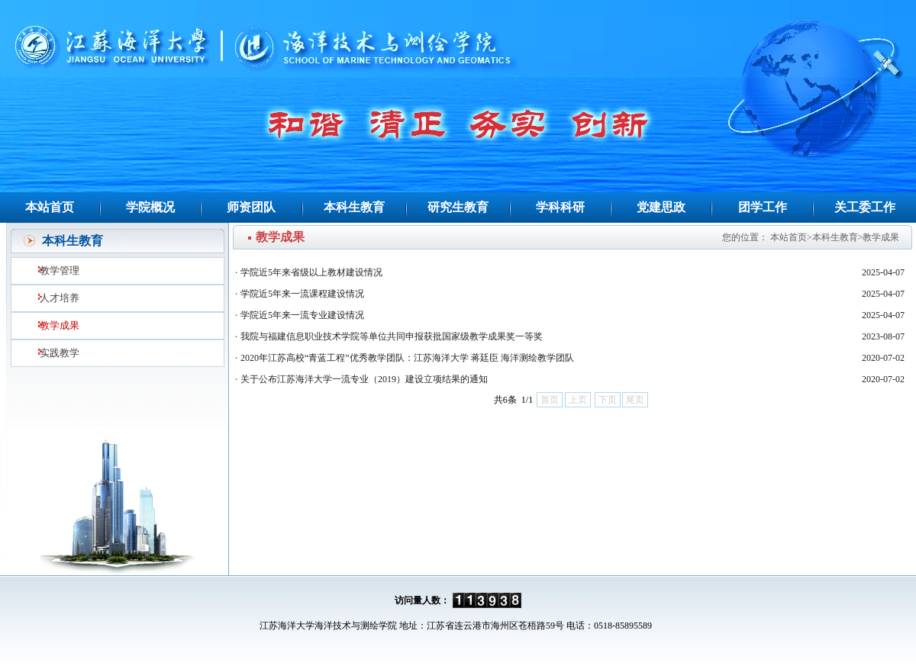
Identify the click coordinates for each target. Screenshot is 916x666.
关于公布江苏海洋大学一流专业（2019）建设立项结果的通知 (364, 379)
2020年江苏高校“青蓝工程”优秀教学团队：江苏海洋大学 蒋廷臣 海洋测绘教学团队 (407, 357)
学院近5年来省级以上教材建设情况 (311, 272)
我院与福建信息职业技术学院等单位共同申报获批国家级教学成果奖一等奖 (391, 336)
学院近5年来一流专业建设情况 (302, 315)
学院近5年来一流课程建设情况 (302, 293)
